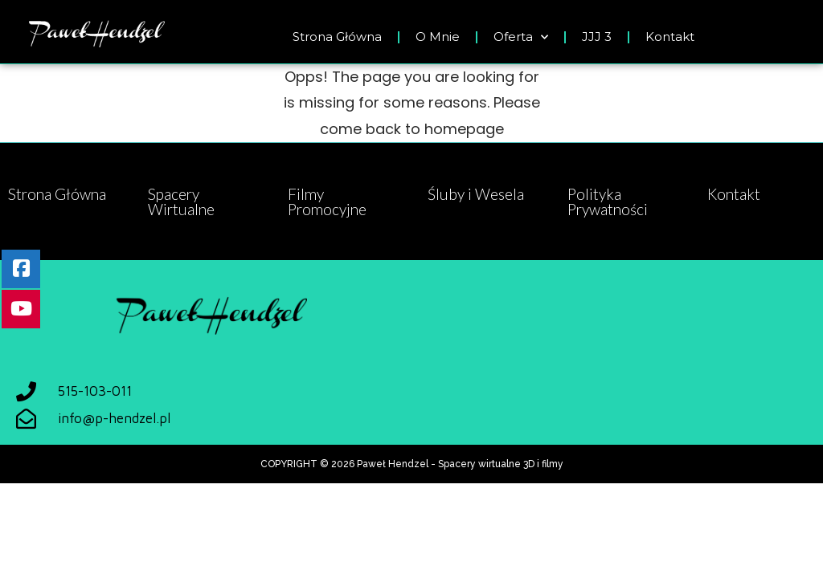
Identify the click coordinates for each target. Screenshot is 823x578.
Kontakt (669, 36)
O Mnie (438, 36)
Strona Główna (337, 36)
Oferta (520, 37)
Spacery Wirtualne (181, 201)
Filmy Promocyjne (327, 201)
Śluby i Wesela (476, 194)
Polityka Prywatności (607, 201)
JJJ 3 (597, 36)
